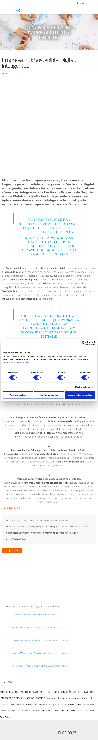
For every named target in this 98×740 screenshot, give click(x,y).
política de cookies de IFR (15, 362)
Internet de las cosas (54, 532)
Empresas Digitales (60, 526)
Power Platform (5, 717)
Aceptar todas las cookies (80, 395)
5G (67, 532)
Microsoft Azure (14, 520)
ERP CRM (79, 711)
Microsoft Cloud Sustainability (21, 526)
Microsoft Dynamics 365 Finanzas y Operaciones (42, 704)
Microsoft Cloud (30, 710)
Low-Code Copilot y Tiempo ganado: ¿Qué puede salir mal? (30, 606)
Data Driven (15, 704)
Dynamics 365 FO (45, 710)
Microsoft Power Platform (74, 704)
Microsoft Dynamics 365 (36, 692)
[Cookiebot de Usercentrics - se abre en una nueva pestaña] (84, 343)
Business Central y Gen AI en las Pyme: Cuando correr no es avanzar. (39, 627)
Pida (4, 507)
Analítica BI (37, 532)
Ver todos (7, 681)
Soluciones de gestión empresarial (62, 697)
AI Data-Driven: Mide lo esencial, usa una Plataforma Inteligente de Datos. (42, 640)
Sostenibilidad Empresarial (57, 520)
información (13, 507)
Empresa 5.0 (43, 526)
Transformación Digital (66, 692)
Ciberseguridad (88, 711)
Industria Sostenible (33, 520)
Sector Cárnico (70, 711)
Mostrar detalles (82, 387)
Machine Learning (79, 526)
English (71, 3)
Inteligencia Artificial (16, 538)
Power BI (87, 692)
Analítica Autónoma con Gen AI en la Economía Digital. (34, 614)
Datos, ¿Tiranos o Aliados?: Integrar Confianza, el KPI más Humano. (39, 666)
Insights (74, 532)
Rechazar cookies (18, 395)
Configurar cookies (49, 395)
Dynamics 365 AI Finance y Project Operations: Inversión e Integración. (40, 653)
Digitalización (17, 710)
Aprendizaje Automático (18, 532)
